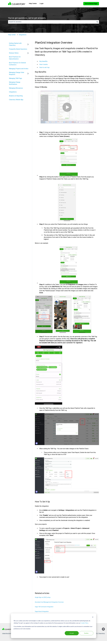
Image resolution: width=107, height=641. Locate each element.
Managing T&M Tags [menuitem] (15, 78)
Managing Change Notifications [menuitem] (14, 83)
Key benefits (43, 61)
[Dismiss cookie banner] (92, 617)
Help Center (33, 3)
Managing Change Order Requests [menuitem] (16, 73)
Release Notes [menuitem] (14, 53)
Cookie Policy (84, 623)
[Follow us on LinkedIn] (103, 629)
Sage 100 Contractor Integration (44, 606)
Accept (72, 633)
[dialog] (53, 625)
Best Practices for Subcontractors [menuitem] (15, 58)
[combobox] (52, 22)
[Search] (97, 22)
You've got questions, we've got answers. (27, 18)
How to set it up (44, 67)
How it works (43, 64)
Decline (86, 633)
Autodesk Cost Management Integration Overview (49, 602)
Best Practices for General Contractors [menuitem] (17, 64)
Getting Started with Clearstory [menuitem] (15, 44)
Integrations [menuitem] (13, 92)
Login (41, 3)
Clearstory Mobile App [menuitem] (16, 99)
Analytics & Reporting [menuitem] (16, 96)
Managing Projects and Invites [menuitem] (18, 68)
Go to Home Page (91, 3)
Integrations (22, 35)
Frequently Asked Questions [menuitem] (18, 49)
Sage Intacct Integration (42, 611)
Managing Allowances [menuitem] (16, 88)
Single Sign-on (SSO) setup (42, 597)
